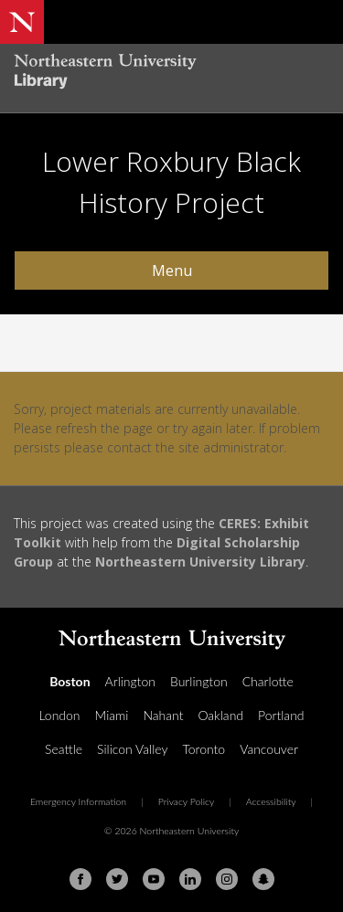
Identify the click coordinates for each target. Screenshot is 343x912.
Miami (112, 715)
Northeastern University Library (200, 561)
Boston (69, 681)
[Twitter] (117, 879)
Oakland (220, 715)
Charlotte (268, 681)
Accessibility (271, 801)
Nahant (163, 715)
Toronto (203, 749)
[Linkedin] (190, 879)
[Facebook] (80, 879)
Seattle (63, 749)
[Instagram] (227, 879)
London (59, 715)
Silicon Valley (132, 749)
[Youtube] (154, 879)
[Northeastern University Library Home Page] (171, 73)
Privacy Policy (186, 801)
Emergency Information (78, 801)
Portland (281, 715)
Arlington (130, 681)
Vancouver (269, 749)
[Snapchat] (263, 879)
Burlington (199, 681)
